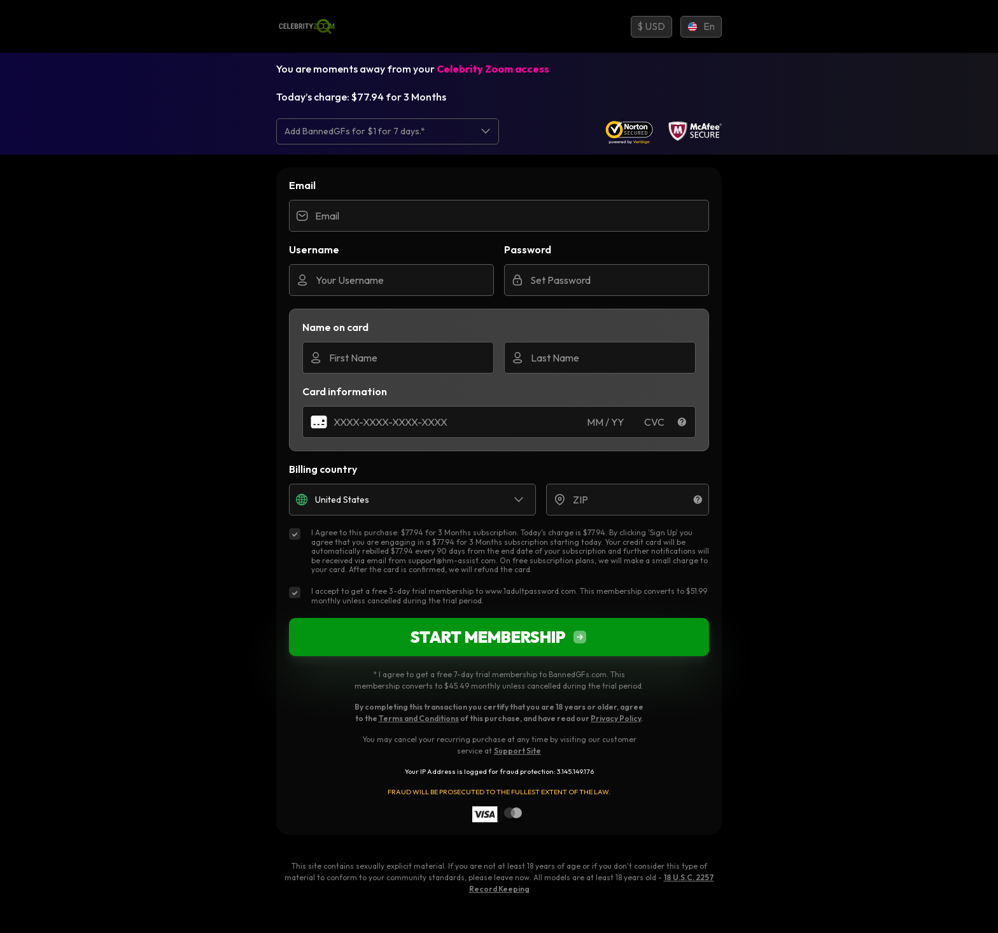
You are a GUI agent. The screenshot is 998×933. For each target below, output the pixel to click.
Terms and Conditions (419, 718)
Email (302, 185)
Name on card (335, 327)
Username (314, 249)
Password (527, 249)
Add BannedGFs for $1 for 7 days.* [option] (355, 131)
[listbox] (387, 131)
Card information (344, 391)
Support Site (517, 750)
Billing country (323, 469)
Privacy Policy (616, 718)
